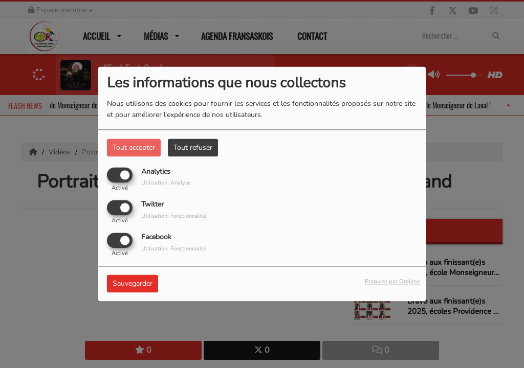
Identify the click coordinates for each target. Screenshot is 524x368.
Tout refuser (192, 147)
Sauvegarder (132, 284)
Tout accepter (134, 147)
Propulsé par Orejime (392, 282)
